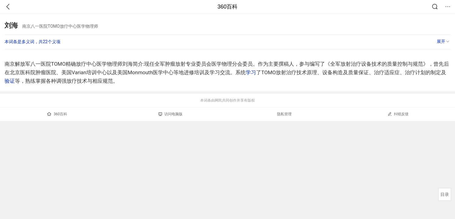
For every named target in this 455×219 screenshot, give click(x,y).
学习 (251, 72)
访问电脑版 (171, 114)
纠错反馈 (398, 114)
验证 (10, 81)
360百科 (227, 7)
